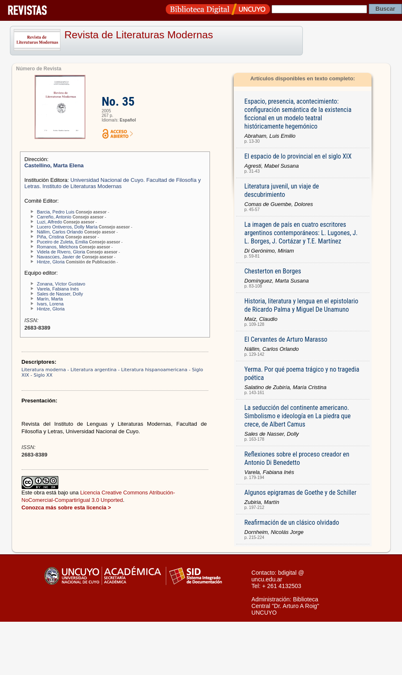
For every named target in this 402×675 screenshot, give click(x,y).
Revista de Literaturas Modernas (139, 34)
